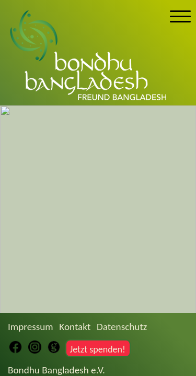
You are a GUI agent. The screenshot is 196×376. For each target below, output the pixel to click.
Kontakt (74, 327)
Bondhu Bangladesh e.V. (56, 370)
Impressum (30, 327)
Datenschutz (122, 327)
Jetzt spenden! (97, 349)
